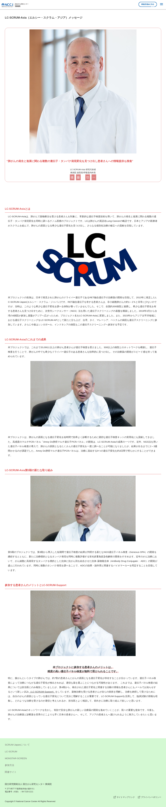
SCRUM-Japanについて (83, 745)
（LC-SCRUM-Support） (42, 691)
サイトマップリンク (126, 797)
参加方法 (83, 765)
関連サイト (83, 772)
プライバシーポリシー (151, 797)
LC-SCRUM (83, 752)
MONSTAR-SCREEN (83, 759)
